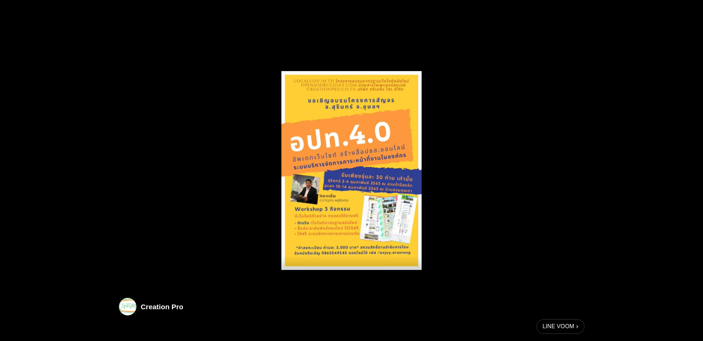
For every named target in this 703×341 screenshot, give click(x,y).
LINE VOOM (558, 326)
